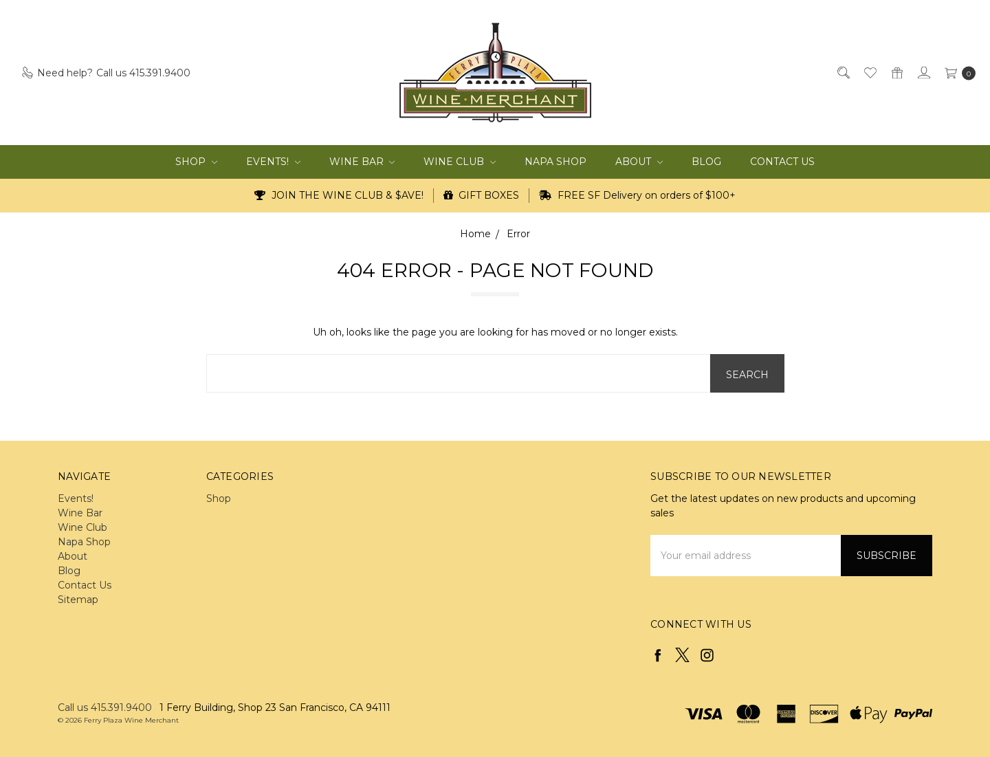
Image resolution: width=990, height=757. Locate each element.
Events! (273, 161)
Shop (196, 161)
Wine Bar (362, 161)
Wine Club (460, 161)
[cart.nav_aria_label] (957, 72)
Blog (706, 161)
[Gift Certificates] (896, 72)
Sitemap (78, 599)
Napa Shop (555, 161)
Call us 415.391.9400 (105, 707)
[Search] (842, 72)
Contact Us (782, 161)
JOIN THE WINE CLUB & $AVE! (339, 195)
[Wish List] (869, 72)
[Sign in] (923, 72)
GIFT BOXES (481, 195)
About (639, 161)
